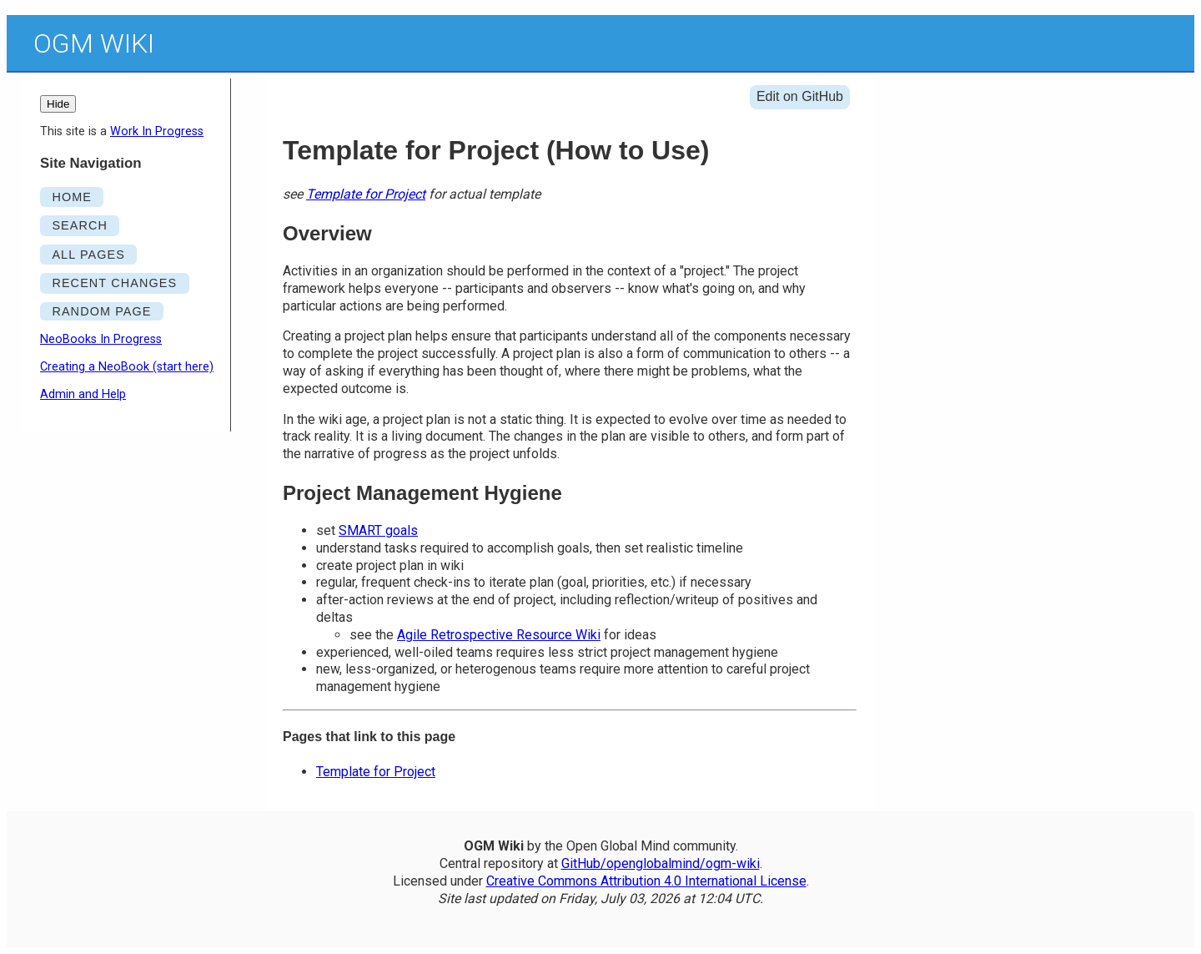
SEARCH (80, 225)
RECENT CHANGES (114, 283)
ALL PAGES (88, 254)
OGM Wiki (93, 43)
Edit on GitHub (799, 96)
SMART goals (378, 530)
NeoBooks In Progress (101, 339)
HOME (72, 197)
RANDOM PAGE (101, 311)
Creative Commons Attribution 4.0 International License (646, 881)
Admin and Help (83, 394)
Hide (58, 104)
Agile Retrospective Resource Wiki (498, 635)
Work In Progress (157, 131)
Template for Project (365, 194)
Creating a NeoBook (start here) (127, 367)
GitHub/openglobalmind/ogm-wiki (660, 863)
